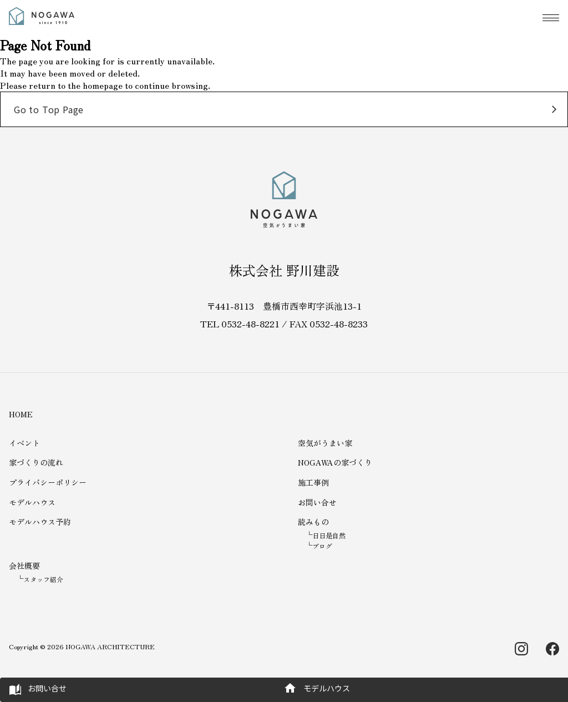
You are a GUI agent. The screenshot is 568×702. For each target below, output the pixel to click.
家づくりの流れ (36, 462)
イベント (24, 442)
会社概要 (24, 565)
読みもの (313, 521)
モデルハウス (32, 502)
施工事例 (313, 482)
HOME (21, 414)
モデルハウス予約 (40, 521)
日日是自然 (329, 535)
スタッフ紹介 (43, 579)
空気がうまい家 (325, 442)
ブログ (322, 546)
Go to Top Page (49, 109)
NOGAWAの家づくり (335, 462)
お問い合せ (317, 502)
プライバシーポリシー (48, 482)
